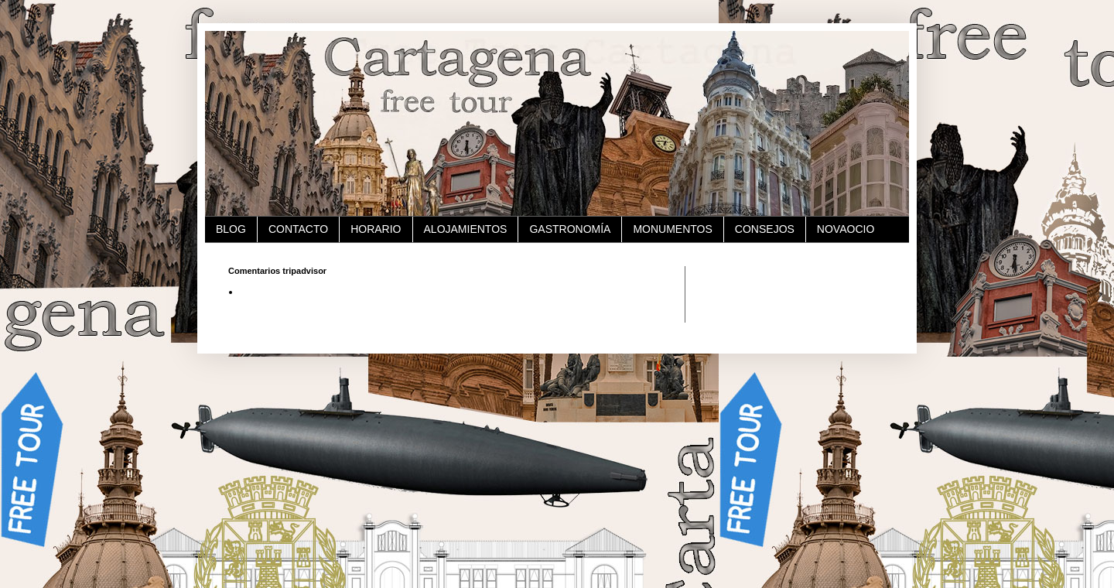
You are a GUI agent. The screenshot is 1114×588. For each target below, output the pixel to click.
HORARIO (375, 229)
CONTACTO (298, 229)
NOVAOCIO (845, 229)
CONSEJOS (764, 229)
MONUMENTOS (672, 229)
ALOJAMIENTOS (465, 229)
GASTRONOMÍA (569, 229)
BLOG (231, 229)
